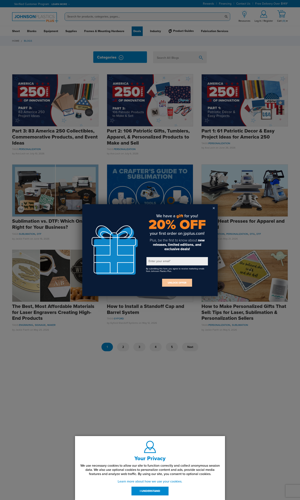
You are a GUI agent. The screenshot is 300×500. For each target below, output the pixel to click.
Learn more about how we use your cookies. (150, 481)
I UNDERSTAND (150, 491)
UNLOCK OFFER (177, 282)
